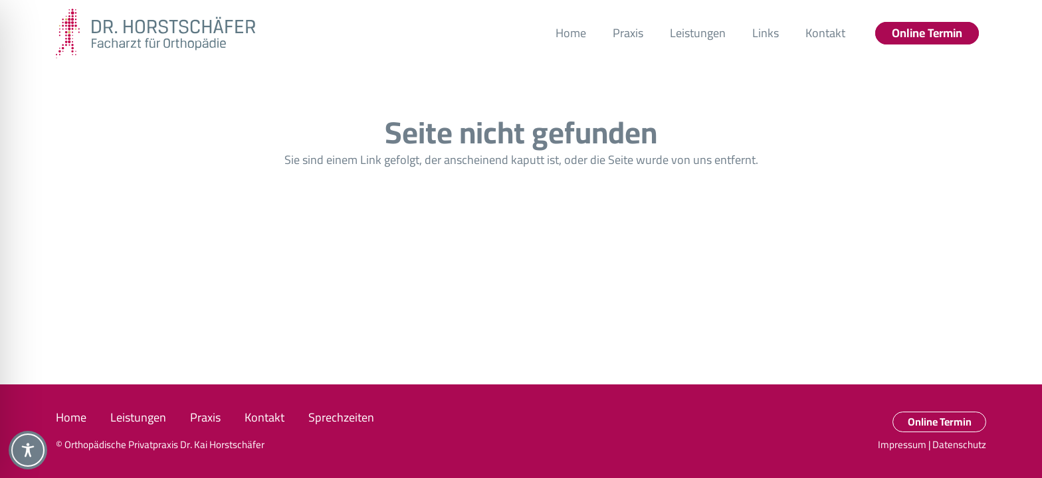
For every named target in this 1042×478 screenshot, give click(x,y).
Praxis (205, 417)
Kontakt (264, 417)
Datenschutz (959, 444)
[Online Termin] (927, 33)
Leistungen (138, 417)
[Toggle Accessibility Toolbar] (28, 450)
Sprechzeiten (341, 417)
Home (71, 417)
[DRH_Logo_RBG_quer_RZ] (155, 33)
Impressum (902, 444)
